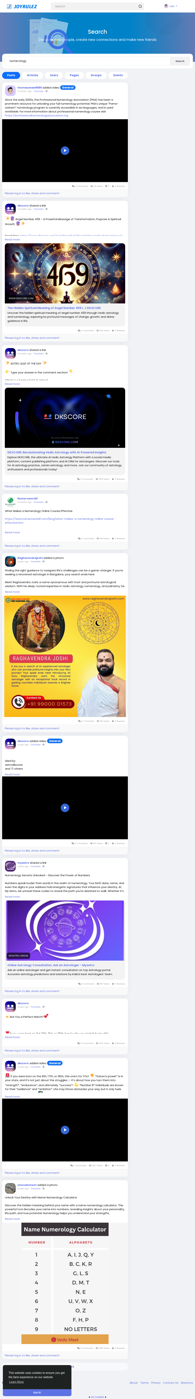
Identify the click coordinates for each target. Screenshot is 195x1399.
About (134, 1383)
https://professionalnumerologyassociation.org (36, 115)
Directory (187, 1383)
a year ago (23, 561)
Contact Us (171, 1383)
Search (180, 61)
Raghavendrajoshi (30, 558)
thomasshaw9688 (30, 87)
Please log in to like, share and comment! (32, 193)
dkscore (23, 205)
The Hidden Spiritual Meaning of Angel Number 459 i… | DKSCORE (54, 308)
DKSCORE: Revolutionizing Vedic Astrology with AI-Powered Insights (57, 452)
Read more (12, 239)
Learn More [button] (16, 1381)
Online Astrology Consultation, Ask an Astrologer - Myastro (51, 965)
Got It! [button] (37, 1392)
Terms (144, 1383)
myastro (23, 863)
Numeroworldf (28, 498)
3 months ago (25, 91)
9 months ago (25, 353)
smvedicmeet (27, 1185)
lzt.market (97, 1397)
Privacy (156, 1383)
